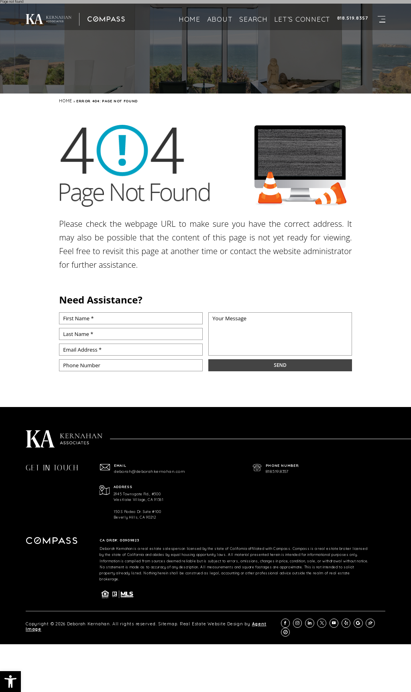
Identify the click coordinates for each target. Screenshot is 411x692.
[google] (360, 621)
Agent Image (215, 621)
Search (253, 12)
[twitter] (328, 621)
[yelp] (349, 621)
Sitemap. (135, 621)
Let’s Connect (302, 12)
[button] (10, 681)
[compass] (381, 621)
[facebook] (295, 621)
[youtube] (338, 621)
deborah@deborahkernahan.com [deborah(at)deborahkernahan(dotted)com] (142, 470)
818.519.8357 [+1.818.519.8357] (352, 11)
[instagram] (306, 621)
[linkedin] (317, 621)
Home (189, 12)
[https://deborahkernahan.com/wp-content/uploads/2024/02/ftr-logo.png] (45, 12)
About (220, 12)
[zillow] (370, 621)
